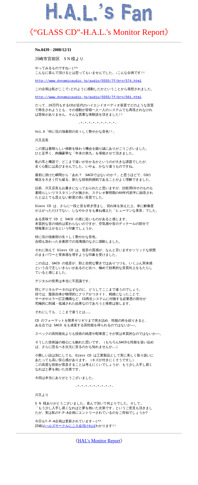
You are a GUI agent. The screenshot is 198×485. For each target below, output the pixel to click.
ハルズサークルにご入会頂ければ (70, 462)
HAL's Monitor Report (99, 477)
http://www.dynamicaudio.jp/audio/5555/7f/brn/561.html (88, 101)
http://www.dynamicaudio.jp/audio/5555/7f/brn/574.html (88, 82)
